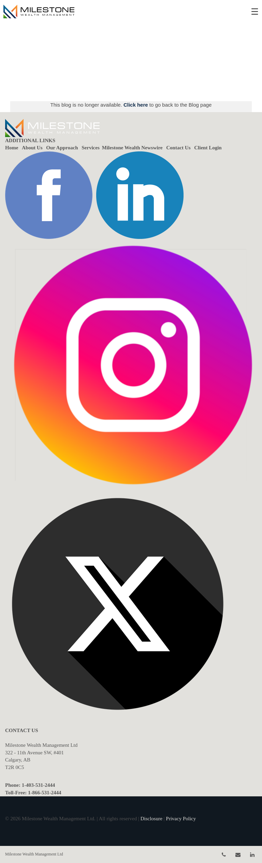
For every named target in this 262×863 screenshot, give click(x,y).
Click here (136, 105)
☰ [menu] (255, 12)
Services (90, 147)
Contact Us (178, 147)
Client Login (207, 147)
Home (11, 147)
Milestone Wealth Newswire (132, 147)
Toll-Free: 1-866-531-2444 (33, 792)
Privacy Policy (181, 818)
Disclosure (151, 818)
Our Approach (62, 147)
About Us (32, 147)
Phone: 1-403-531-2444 (30, 785)
